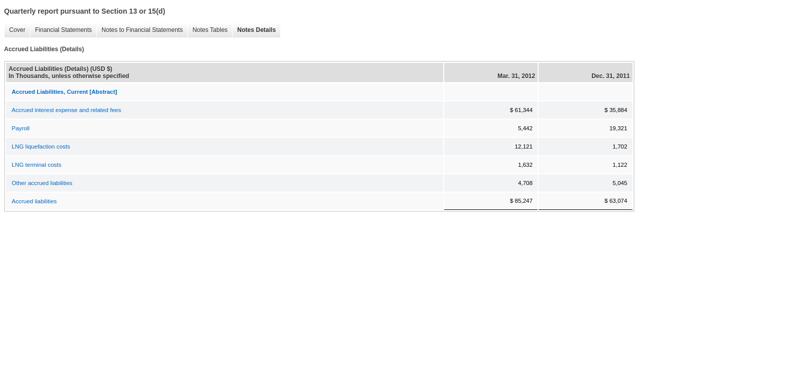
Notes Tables (209, 29)
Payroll (20, 128)
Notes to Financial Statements (142, 29)
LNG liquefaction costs (41, 146)
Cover (17, 29)
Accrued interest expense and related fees (66, 110)
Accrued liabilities (34, 201)
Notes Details (256, 29)
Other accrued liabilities (42, 183)
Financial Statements (63, 29)
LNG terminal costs (36, 165)
